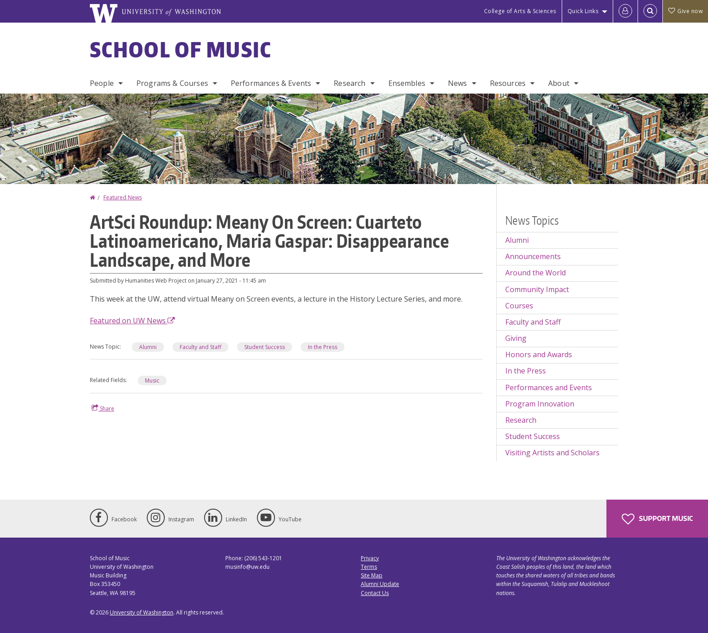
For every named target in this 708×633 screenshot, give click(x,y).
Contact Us (375, 593)
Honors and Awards (538, 354)
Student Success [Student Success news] (264, 347)
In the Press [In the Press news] (322, 347)
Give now (685, 11)
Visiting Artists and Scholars (552, 453)
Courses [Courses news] (519, 306)
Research (349, 83)
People (102, 83)
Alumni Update (380, 584)
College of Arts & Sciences (520, 11)
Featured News (122, 197)
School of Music (181, 49)
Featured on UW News (132, 321)
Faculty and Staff (533, 322)
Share (103, 408)
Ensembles (406, 83)
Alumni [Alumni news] (148, 347)
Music (152, 380)
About (558, 83)
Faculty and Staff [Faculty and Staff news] (200, 347)
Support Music (657, 519)
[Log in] (625, 11)
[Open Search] (650, 11)
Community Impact (537, 289)
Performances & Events (271, 83)
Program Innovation (539, 404)
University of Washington (141, 612)
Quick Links (583, 11)
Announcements (533, 256)
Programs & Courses (172, 83)
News (457, 83)
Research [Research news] (520, 420)
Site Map (371, 575)
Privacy (370, 558)
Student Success (532, 436)
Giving (515, 338)
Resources (508, 83)
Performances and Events (548, 387)
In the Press (525, 371)
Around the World (535, 273)
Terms (369, 567)
